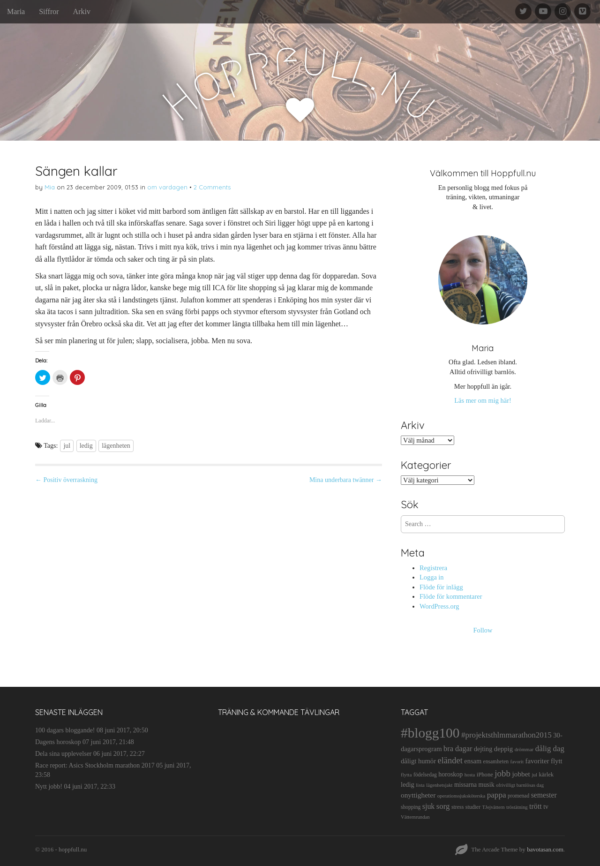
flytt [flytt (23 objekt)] (556, 761)
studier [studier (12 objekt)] (472, 807)
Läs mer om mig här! (482, 400)
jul (66, 445)
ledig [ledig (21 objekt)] (407, 784)
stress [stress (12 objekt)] (457, 807)
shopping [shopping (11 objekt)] (410, 807)
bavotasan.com (545, 849)
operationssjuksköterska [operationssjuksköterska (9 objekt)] (461, 795)
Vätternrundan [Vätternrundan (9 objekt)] (415, 817)
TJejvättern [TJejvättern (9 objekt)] (493, 807)
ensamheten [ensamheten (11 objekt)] (496, 761)
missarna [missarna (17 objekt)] (465, 784)
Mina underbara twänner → (345, 479)
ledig (86, 445)
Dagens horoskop (58, 742)
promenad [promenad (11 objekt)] (518, 795)
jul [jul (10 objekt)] (534, 774)
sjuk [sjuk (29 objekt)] (428, 806)
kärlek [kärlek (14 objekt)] (546, 774)
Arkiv (81, 11)
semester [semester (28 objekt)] (544, 795)
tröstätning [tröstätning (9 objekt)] (517, 807)
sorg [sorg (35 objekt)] (443, 806)
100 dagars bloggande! (65, 730)
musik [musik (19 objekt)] (487, 784)
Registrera (433, 568)
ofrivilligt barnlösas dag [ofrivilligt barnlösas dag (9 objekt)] (520, 785)
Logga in (432, 577)
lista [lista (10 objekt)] (420, 785)
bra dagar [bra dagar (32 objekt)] (457, 748)
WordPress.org (439, 606)
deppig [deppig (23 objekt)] (503, 749)
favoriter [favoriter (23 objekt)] (537, 761)
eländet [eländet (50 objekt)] (450, 760)
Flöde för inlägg (441, 587)
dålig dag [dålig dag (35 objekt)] (549, 748)
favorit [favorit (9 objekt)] (517, 761)
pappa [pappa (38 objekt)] (496, 795)
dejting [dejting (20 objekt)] (483, 749)
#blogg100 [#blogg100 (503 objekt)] (430, 732)
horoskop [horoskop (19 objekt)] (450, 774)
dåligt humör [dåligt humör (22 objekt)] (418, 761)
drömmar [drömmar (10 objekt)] (524, 749)
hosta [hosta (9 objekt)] (470, 774)
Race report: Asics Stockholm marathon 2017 (95, 765)
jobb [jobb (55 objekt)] (502, 773)
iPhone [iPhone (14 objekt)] (485, 774)
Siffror (49, 11)
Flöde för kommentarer (451, 596)
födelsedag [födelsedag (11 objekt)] (425, 774)
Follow (483, 630)
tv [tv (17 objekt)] (545, 806)
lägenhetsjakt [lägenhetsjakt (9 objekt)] (439, 785)
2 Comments (212, 187)
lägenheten (116, 445)
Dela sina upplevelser (63, 753)
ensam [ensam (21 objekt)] (472, 761)
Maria (16, 11)
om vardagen (167, 187)
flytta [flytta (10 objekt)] (406, 774)
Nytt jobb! (48, 786)
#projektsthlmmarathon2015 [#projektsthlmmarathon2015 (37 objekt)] (506, 734)
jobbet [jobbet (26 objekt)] (521, 774)
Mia (50, 187)
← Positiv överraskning (66, 479)
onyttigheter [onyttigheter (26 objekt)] (418, 795)
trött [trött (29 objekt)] (535, 806)
